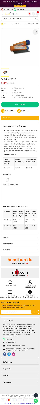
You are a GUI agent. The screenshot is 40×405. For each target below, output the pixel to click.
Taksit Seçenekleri (8, 244)
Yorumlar (5, 238)
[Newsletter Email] (20, 312)
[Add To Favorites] (35, 32)
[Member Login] (33, 14)
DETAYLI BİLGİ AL (20, 5)
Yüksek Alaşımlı (19, 88)
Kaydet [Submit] (34, 312)
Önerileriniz (6, 249)
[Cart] (37, 14)
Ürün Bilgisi (6, 118)
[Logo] (11, 13)
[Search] (20, 18)
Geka (15, 90)
